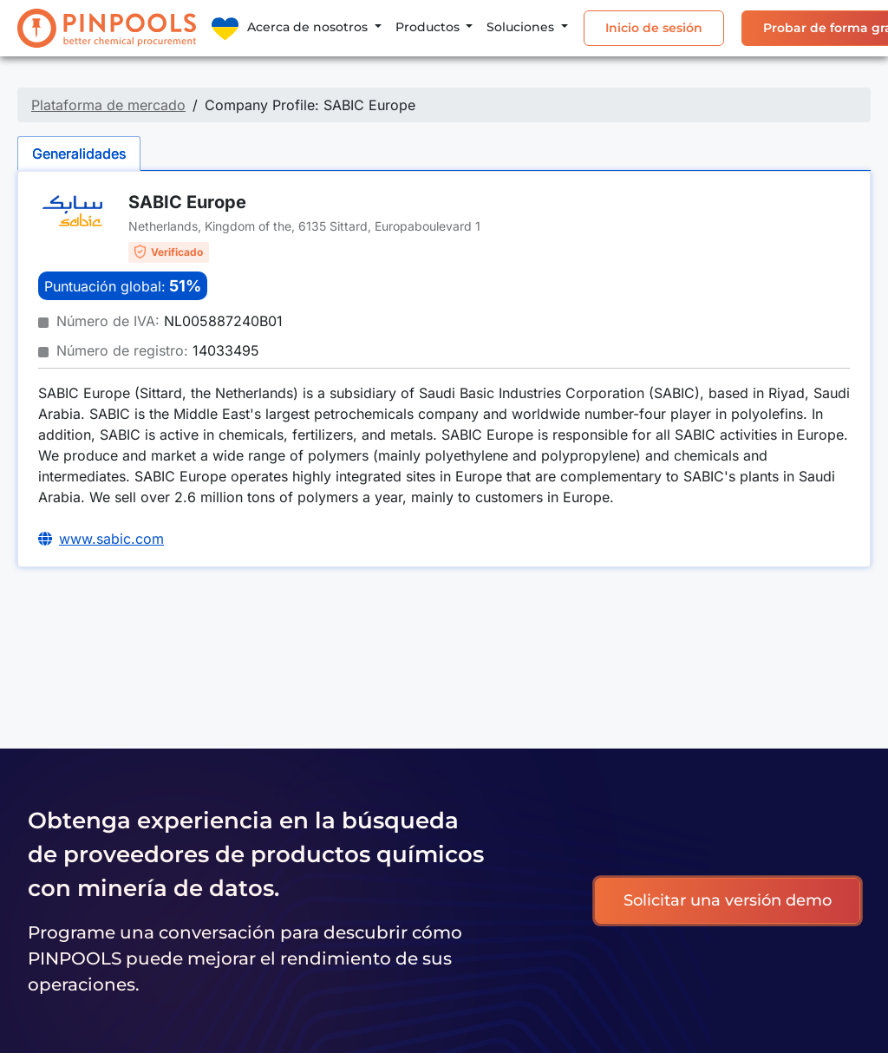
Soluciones (522, 27)
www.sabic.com (111, 538)
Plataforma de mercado (108, 105)
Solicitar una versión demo (728, 900)
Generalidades (79, 153)
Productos (429, 27)
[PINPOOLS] (106, 28)
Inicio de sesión (653, 28)
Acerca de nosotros (309, 27)
